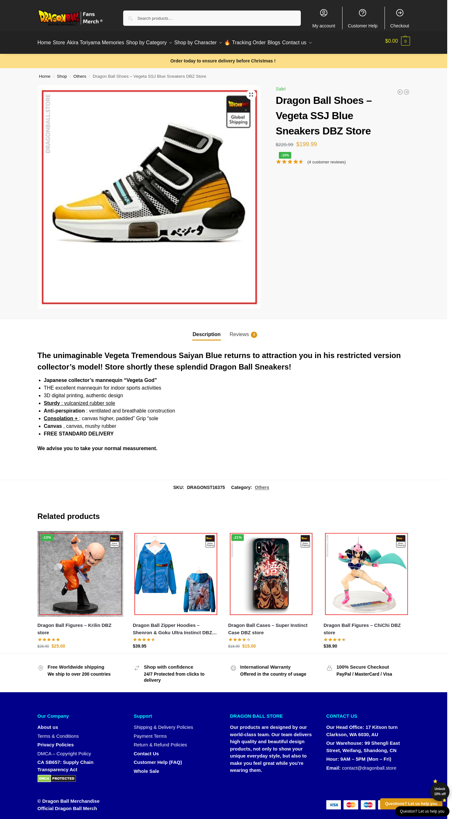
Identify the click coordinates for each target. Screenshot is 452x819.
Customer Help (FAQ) (158, 759)
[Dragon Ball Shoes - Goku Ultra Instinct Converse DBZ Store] (406, 88)
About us (48, 724)
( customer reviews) (326, 158)
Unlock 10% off (440, 791)
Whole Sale (146, 767)
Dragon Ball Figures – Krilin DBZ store (75, 625)
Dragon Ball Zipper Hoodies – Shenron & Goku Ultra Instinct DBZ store (172, 626)
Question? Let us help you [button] (422, 811)
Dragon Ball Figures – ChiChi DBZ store (362, 625)
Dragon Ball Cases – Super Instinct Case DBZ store (267, 625)
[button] (397, 41)
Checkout (399, 18)
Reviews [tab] (243, 331)
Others (80, 73)
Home (45, 73)
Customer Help (363, 18)
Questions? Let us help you (411, 803)
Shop (62, 73)
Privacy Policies (56, 741)
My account (323, 18)
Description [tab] (207, 331)
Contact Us (146, 750)
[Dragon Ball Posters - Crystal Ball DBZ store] (400, 88)
